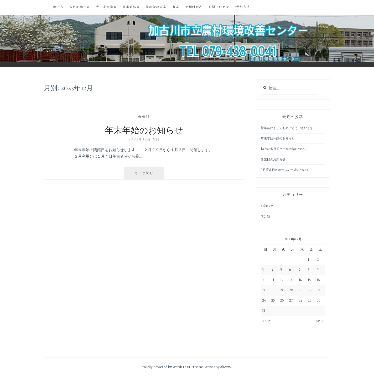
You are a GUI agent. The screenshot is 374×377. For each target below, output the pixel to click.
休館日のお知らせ (273, 159)
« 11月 (266, 321)
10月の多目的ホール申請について (284, 149)
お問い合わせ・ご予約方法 (229, 7)
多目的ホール (79, 7)
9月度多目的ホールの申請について (285, 170)
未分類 (144, 116)
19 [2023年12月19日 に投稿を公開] (281, 290)
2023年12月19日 (144, 139)
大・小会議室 (106, 7)
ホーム (58, 7)
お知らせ (267, 206)
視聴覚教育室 (156, 7)
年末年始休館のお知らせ (278, 138)
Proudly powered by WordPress (165, 367)
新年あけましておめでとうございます (287, 128)
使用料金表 (194, 7)
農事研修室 (131, 7)
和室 (176, 7)
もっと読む (146, 174)
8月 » (320, 321)
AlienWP (226, 367)
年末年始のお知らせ (144, 129)
